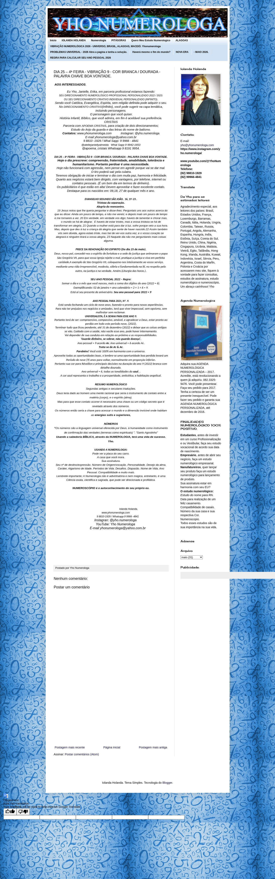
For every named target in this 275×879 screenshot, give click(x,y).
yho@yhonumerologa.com (197, 145)
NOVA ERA (182, 52)
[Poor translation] (23, 811)
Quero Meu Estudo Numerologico (150, 40)
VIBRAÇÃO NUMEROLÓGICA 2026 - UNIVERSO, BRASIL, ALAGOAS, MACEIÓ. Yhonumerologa (105, 46)
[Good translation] (10, 811)
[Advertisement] (111, 711)
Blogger (167, 782)
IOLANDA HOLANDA (74, 40)
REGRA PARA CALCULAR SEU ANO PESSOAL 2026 (80, 57)
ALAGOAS (182, 40)
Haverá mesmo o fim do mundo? (151, 52)
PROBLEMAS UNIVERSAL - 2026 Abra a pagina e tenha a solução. (88, 52)
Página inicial (111, 747)
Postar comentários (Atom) (82, 754)
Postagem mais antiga (153, 747)
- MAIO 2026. (201, 52)
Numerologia (98, 40)
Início (53, 40)
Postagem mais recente (70, 747)
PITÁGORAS (118, 40)
